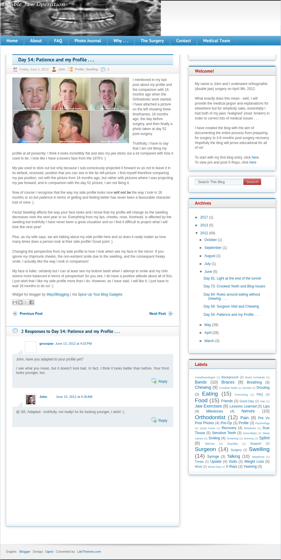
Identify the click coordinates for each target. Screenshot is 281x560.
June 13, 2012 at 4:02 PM (73, 343)
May (207, 325)
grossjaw (46, 343)
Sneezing (232, 438)
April (207, 333)
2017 (204, 217)
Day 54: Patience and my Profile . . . (231, 315)
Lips (266, 406)
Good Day (247, 401)
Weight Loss (254, 462)
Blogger (24, 551)
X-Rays (231, 466)
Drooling (263, 388)
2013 (204, 225)
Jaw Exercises (208, 406)
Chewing (203, 387)
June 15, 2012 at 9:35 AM (74, 396)
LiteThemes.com (89, 551)
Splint (264, 438)
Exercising (241, 394)
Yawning (250, 466)
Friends (227, 401)
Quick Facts (207, 428)
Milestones (214, 411)
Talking (233, 456)
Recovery (229, 428)
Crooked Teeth (228, 387)
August (209, 256)
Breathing (254, 382)
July (207, 264)
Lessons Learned (243, 406)
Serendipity (250, 433)
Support (255, 443)
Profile (79, 69)
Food (201, 400)
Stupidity (232, 443)
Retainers (250, 428)
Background (229, 377)
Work (198, 466)
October (210, 240)
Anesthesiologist (205, 377)
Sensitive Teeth (224, 433)
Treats (199, 461)
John (62, 69)
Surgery (236, 450)
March (209, 341)
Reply (162, 381)
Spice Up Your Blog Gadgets (100, 294)
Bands (201, 382)
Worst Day (214, 466)
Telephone (257, 456)
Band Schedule (255, 377)
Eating (210, 394)
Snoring (249, 438)
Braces (228, 382)
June (208, 272)
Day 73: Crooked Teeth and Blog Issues (234, 286)
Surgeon (205, 449)
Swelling (92, 69)
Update (216, 462)
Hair (262, 401)
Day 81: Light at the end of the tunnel (232, 278)
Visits (233, 462)
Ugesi (49, 551)
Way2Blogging (57, 294)
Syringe (213, 457)
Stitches (210, 443)
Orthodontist (210, 417)
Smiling (214, 438)
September (213, 248)
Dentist (246, 387)
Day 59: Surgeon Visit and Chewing (231, 306)
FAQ (260, 394)
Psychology (262, 423)
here (255, 157)
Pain (244, 417)
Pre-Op (226, 423)
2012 (204, 233)
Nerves (248, 411)
